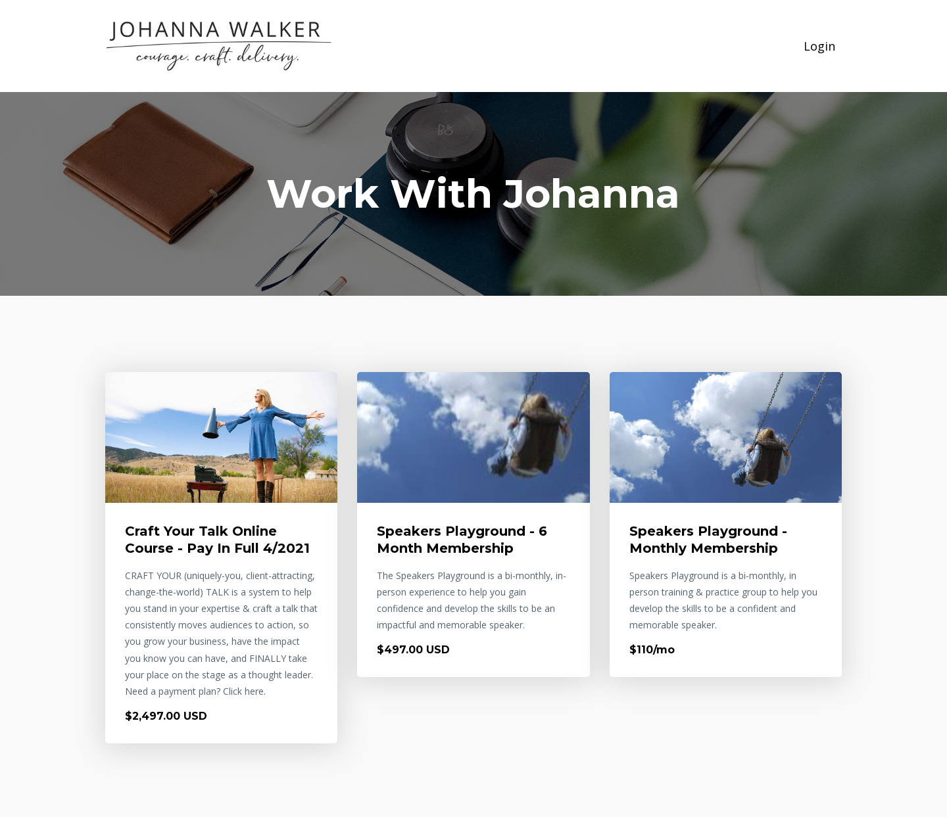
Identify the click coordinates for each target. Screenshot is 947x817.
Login (819, 46)
